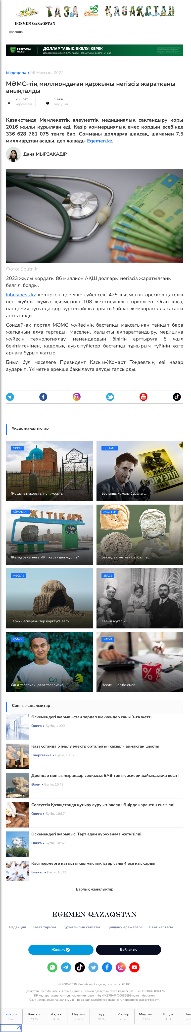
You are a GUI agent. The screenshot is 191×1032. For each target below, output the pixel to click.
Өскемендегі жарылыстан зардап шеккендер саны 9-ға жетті (91, 717)
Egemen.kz (99, 141)
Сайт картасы (161, 927)
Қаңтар (33, 1017)
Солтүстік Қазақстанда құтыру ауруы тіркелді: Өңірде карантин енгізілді (102, 805)
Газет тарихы (44, 927)
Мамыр (123, 1017)
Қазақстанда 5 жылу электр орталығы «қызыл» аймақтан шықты (95, 746)
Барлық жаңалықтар (94, 889)
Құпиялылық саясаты (81, 927)
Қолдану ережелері (124, 927)
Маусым (145, 1017)
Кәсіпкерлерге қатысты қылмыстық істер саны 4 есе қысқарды (93, 863)
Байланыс (128, 949)
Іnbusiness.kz (21, 294)
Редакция (17, 927)
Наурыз (78, 1017)
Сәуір (100, 1017)
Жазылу (60, 949)
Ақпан (56, 1017)
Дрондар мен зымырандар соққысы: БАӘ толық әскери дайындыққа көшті (105, 775)
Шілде (168, 1017)
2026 (11, 1017)
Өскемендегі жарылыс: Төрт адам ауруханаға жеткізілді (86, 834)
